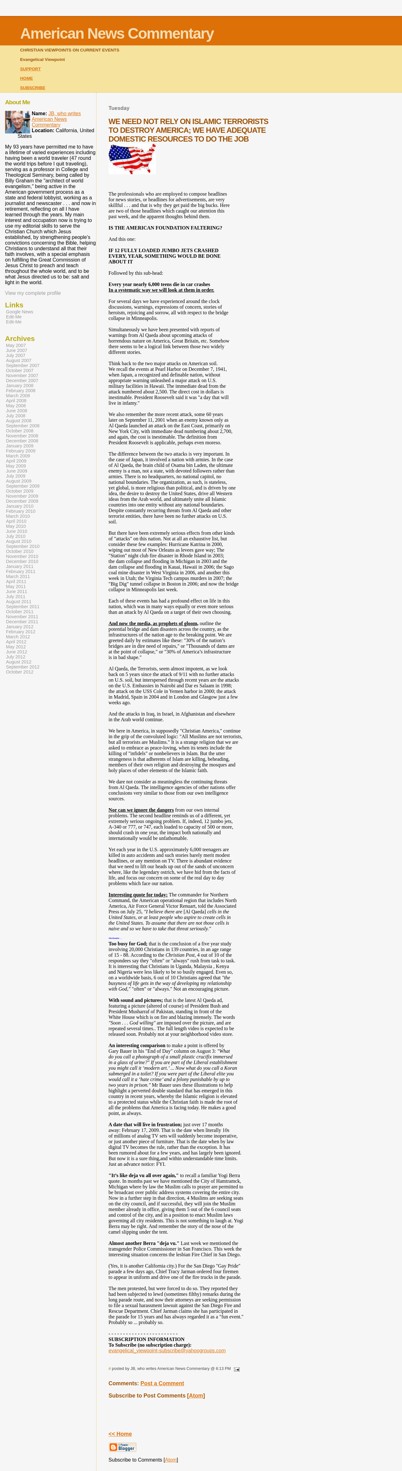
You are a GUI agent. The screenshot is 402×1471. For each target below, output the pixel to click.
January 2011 (20, 566)
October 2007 (20, 370)
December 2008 (22, 440)
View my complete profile (33, 293)
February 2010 (20, 511)
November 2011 (22, 616)
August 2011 (18, 601)
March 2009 (18, 455)
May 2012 (16, 646)
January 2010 (20, 506)
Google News (19, 311)
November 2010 (22, 556)
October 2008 (20, 430)
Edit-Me (14, 316)
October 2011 (20, 611)
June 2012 (16, 651)
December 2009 (22, 501)
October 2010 (20, 551)
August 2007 (18, 360)
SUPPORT (30, 69)
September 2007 (23, 365)
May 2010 (16, 526)
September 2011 (23, 606)
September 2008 (23, 425)
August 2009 (18, 481)
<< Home (120, 1434)
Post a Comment (162, 1383)
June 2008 (16, 410)
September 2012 (23, 666)
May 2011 (16, 586)
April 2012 (16, 641)
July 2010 (15, 536)
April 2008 (16, 400)
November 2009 (22, 496)
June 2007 (16, 350)
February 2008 (20, 390)
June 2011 (16, 591)
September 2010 (23, 546)
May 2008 (16, 405)
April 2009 (16, 460)
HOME (26, 78)
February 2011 (20, 571)
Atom (196, 1396)
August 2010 (18, 541)
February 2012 (20, 631)
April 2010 (16, 521)
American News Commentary (117, 33)
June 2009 (16, 470)
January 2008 (20, 385)
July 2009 (15, 476)
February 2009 (20, 450)
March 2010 (18, 516)
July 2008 (15, 415)
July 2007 (15, 355)
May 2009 (16, 465)
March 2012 (18, 636)
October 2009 (20, 491)
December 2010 (22, 561)
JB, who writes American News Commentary (56, 119)
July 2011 (15, 596)
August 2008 (18, 420)
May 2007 (16, 345)
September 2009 (23, 486)
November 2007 (22, 375)
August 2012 (18, 661)
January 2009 (20, 445)
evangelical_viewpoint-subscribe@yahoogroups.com (167, 1350)
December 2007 (22, 380)
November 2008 (22, 435)
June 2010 (16, 531)
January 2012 (20, 626)
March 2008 (18, 395)
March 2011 (18, 576)
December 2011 (22, 621)
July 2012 (15, 656)
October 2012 (20, 671)
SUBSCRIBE (32, 87)
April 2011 (16, 581)
